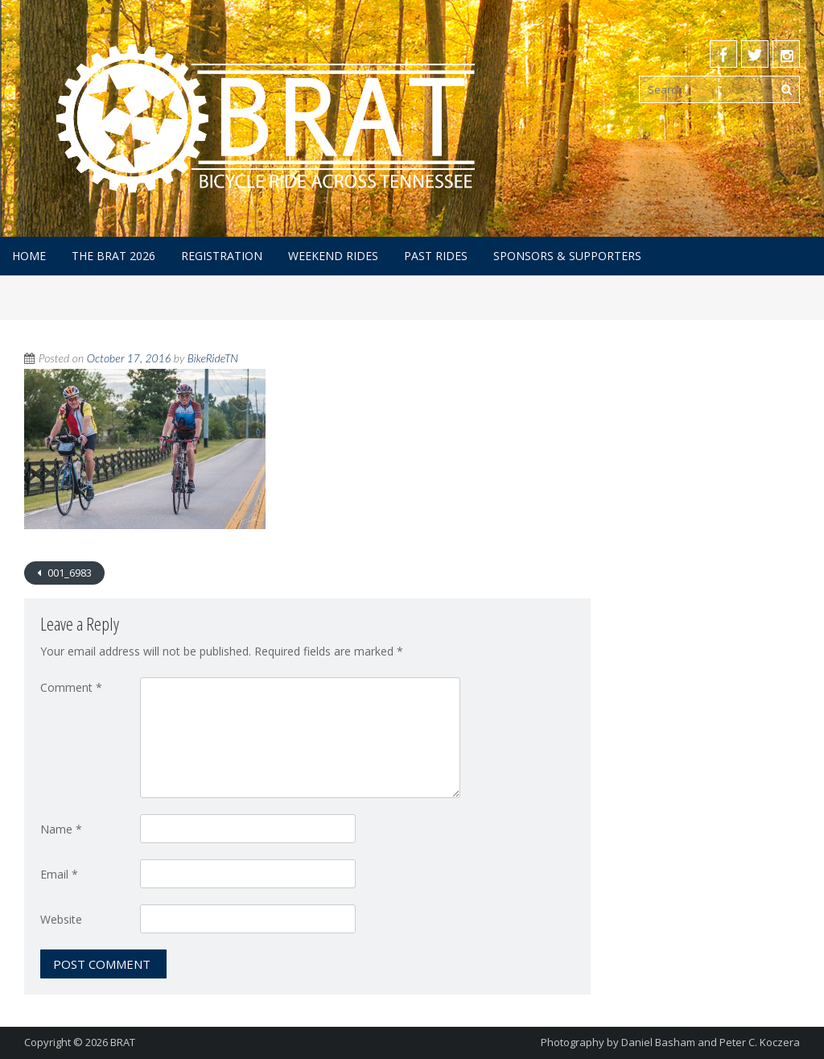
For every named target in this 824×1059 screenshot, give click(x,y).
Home (29, 255)
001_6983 (68, 572)
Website (61, 919)
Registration (221, 255)
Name (61, 829)
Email (59, 874)
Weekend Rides (333, 255)
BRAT (122, 1042)
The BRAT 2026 (113, 255)
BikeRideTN (213, 358)
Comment (71, 687)
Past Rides (436, 255)
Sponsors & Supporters (567, 255)
